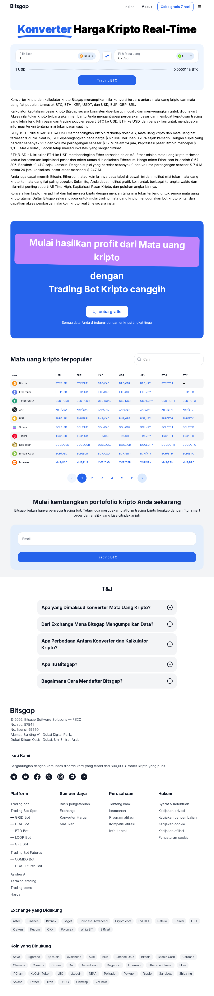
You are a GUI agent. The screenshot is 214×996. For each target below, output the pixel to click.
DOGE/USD (62, 444)
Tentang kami (119, 804)
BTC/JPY (145, 383)
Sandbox (165, 973)
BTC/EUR (82, 383)
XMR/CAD (104, 462)
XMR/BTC (188, 462)
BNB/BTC (188, 418)
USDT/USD (62, 400)
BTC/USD (61, 383)
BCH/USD (61, 453)
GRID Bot (22, 817)
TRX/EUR (82, 436)
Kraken (18, 929)
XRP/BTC (188, 409)
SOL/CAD (104, 427)
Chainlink (19, 965)
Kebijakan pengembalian (177, 817)
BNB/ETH (167, 418)
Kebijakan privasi (171, 811)
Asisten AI (18, 874)
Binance (33, 921)
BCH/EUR (82, 453)
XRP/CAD (103, 409)
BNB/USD (61, 418)
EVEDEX (144, 921)
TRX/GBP (124, 436)
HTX (194, 921)
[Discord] (72, 776)
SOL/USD (61, 427)
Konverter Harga (73, 817)
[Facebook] (37, 776)
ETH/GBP (124, 392)
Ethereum (134, 965)
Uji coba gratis (107, 311)
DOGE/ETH (168, 444)
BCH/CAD (104, 453)
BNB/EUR (82, 418)
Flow (183, 965)
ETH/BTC (188, 392)
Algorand (34, 957)
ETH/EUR (82, 392)
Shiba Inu (185, 973)
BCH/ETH (167, 453)
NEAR (93, 973)
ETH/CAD (104, 392)
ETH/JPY (145, 392)
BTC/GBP (124, 383)
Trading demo (21, 888)
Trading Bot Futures (26, 852)
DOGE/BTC (189, 444)
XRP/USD (61, 409)
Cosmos (38, 965)
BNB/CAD (104, 418)
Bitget (68, 921)
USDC (65, 982)
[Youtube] (25, 776)
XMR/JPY (145, 462)
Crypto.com (123, 921)
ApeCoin (54, 957)
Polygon (129, 973)
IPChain (18, 973)
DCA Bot (22, 824)
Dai (71, 965)
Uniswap (82, 982)
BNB (105, 957)
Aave (16, 957)
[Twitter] (49, 776)
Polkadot (110, 973)
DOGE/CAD (105, 444)
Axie (92, 957)
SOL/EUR (82, 427)
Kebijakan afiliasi (171, 831)
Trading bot (19, 804)
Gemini (179, 921)
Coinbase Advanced (93, 921)
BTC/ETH (167, 383)
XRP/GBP (124, 409)
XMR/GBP (125, 462)
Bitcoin (145, 957)
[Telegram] (13, 776)
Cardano (188, 957)
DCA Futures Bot (28, 866)
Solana (17, 982)
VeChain (101, 982)
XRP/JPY (145, 409)
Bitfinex (51, 921)
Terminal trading (23, 881)
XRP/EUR (82, 409)
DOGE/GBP (125, 444)
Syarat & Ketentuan (173, 804)
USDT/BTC (189, 400)
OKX (50, 929)
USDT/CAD (104, 400)
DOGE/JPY (146, 444)
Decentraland (90, 965)
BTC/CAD (104, 383)
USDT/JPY (146, 400)
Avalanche (74, 957)
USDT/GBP (125, 400)
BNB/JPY (145, 418)
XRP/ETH (167, 409)
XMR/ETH (167, 462)
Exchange (67, 811)
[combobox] (169, 359)
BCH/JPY (145, 453)
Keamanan (117, 811)
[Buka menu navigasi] (199, 7)
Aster (16, 921)
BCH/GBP (125, 453)
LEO (60, 973)
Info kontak (118, 831)
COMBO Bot (24, 859)
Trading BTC (107, 80)
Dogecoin (114, 965)
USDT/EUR (83, 400)
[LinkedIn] (84, 776)
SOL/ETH (167, 427)
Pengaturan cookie (173, 837)
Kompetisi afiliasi (122, 824)
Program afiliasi (121, 817)
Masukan (67, 824)
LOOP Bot (23, 837)
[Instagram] (60, 776)
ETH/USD (61, 392)
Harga (15, 894)
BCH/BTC (188, 453)
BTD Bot (21, 831)
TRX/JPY (145, 436)
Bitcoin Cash (166, 957)
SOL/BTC (188, 427)
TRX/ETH (167, 436)
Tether (34, 982)
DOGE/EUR (83, 444)
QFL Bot (21, 844)
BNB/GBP (124, 418)
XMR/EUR (82, 462)
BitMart (105, 929)
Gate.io (162, 921)
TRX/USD (61, 436)
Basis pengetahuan (75, 804)
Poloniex (67, 929)
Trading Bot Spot (23, 811)
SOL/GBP (124, 427)
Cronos (56, 965)
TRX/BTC (188, 436)
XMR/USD (62, 462)
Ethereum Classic (160, 965)
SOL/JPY (145, 427)
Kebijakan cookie (171, 824)
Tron (50, 982)
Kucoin (35, 929)
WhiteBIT (87, 929)
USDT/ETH (168, 400)
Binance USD (125, 957)
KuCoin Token (40, 973)
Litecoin (76, 973)
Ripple (147, 973)
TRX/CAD (104, 436)
